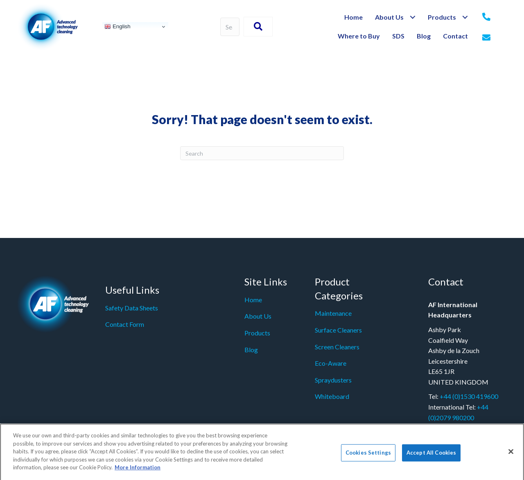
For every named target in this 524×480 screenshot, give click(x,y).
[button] (258, 26)
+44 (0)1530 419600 (469, 396)
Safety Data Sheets (131, 308)
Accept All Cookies (431, 455)
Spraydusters (333, 380)
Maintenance (333, 313)
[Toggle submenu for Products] (465, 17)
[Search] (262, 153)
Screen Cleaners (337, 347)
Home (253, 299)
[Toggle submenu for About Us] (412, 17)
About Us (257, 316)
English (117, 26)
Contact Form (124, 324)
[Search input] (230, 27)
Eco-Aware (330, 363)
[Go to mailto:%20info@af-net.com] (486, 38)
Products (257, 333)
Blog (251, 349)
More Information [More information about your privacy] (137, 470)
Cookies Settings (368, 455)
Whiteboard (332, 396)
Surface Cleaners (338, 330)
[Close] (511, 454)
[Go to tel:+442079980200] (486, 17)
